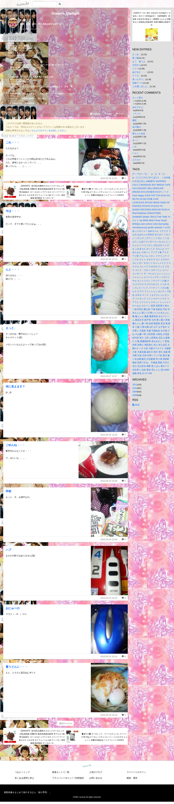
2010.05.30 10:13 (108, 259)
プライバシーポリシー (63, 778)
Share (120, 114)
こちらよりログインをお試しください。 (48, 130)
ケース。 (136, 75)
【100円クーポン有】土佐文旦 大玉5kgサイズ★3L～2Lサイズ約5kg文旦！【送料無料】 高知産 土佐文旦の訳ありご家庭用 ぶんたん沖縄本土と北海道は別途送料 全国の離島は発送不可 (152, 19)
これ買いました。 (141, 86)
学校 (8, 491)
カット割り (137, 97)
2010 (134, 388)
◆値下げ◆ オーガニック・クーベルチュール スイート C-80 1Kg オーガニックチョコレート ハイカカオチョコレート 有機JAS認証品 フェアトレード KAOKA (104, 192)
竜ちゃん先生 (138, 133)
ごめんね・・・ (15, 445)
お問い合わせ (95, 778)
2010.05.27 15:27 (108, 376)
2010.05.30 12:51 (108, 178)
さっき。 (136, 54)
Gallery (95, 114)
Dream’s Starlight (65, 13)
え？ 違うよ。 (139, 61)
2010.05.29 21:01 (108, 317)
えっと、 (11, 328)
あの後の (136, 127)
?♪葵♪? (24, 20)
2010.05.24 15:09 (108, 481)
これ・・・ (13, 142)
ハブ (8, 549)
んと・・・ (13, 269)
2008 (134, 395)
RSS (136, 405)
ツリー (135, 68)
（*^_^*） (137, 114)
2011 (134, 384)
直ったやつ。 (138, 79)
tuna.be (87, 766)
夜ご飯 (135, 58)
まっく (135, 140)
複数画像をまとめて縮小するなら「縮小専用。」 (27, 792)
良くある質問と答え (24, 778)
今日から (136, 65)
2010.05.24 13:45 (108, 539)
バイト (135, 153)
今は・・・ (13, 211)
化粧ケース (137, 83)
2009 (134, 391)
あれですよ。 (138, 107)
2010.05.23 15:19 (108, 715)
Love (108, 114)
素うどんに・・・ (17, 666)
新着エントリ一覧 (60, 772)
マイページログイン (136, 772)
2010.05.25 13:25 (108, 434)
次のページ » (65, 723)
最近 (134, 120)
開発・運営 (132, 778)
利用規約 (79, 778)
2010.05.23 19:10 (108, 598)
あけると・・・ (139, 72)
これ (134, 146)
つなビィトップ (22, 772)
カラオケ (136, 160)
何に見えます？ (15, 386)
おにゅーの (13, 608)
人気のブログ (95, 772)
